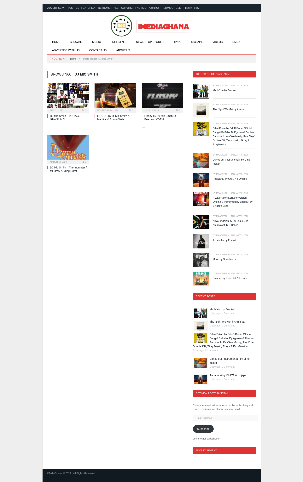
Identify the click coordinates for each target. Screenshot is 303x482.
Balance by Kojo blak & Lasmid (230, 278)
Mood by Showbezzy (224, 259)
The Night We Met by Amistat (229, 109)
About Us (154, 7)
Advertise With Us (66, 50)
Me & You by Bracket (224, 90)
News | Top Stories (150, 41)
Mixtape (197, 41)
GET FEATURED (85, 7)
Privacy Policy (191, 7)
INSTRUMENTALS (108, 7)
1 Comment (228, 313)
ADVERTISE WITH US (60, 7)
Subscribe (203, 428)
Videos (218, 41)
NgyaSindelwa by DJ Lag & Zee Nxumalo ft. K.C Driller (230, 222)
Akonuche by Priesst (224, 240)
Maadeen (221, 85)
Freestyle (118, 41)
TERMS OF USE (171, 7)
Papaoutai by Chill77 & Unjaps (230, 178)
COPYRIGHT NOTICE (133, 7)
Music (96, 41)
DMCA (236, 41)
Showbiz (76, 41)
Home (56, 41)
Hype (177, 41)
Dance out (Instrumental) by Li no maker (231, 161)
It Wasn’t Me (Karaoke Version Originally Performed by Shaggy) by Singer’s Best (233, 201)
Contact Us (98, 50)
